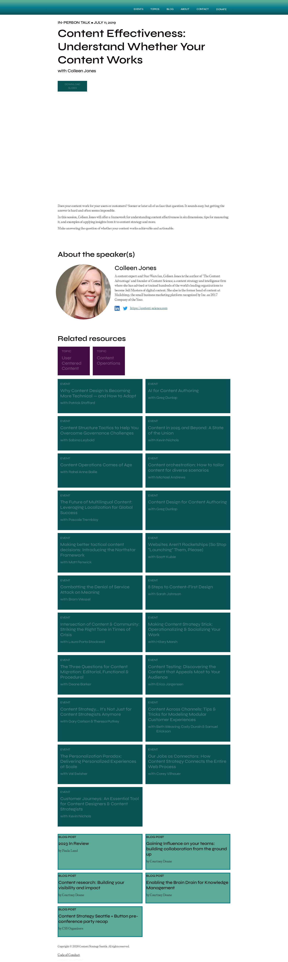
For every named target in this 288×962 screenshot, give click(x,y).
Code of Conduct (69, 955)
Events (138, 9)
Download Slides (72, 86)
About (185, 9)
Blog (170, 9)
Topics (154, 9)
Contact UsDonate (70, 959)
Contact (203, 9)
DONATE (221, 9)
